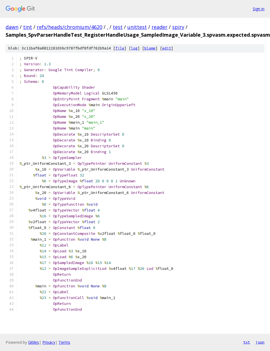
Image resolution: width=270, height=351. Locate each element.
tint (27, 27)
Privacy (48, 342)
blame (149, 48)
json (260, 342)
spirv (178, 27)
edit (166, 48)
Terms (64, 342)
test (118, 27)
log (134, 48)
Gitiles (33, 342)
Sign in (258, 8)
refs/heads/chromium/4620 (69, 27)
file (119, 48)
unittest (137, 27)
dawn (12, 27)
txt (246, 342)
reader (159, 27)
